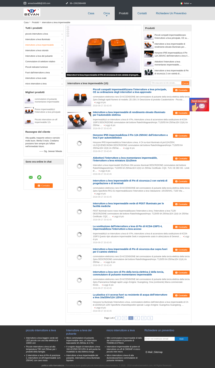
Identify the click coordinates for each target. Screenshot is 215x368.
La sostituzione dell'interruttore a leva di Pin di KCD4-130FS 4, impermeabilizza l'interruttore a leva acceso (127, 227)
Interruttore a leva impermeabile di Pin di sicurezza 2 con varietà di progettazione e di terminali (104, 75)
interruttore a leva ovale (35, 78)
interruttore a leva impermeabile (39, 45)
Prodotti (123, 13)
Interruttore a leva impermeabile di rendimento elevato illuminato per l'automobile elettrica (170, 45)
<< (124, 318)
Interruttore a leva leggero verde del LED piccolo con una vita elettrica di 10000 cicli (42, 340)
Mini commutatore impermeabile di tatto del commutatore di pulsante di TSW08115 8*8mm (124, 340)
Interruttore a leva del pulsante (39, 56)
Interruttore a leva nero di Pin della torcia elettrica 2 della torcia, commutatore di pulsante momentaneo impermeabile (128, 273)
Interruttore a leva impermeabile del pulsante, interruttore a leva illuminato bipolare (83, 358)
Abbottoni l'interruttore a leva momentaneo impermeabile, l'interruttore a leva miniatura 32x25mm (172, 63)
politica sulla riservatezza (53, 365)
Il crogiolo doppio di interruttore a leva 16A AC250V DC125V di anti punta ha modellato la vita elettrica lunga (83, 349)
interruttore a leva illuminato (37, 39)
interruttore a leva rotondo (36, 50)
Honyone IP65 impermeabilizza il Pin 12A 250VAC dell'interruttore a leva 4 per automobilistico (171, 54)
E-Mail (149, 352)
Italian (187, 3)
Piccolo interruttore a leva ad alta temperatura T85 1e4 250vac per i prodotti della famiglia (41, 349)
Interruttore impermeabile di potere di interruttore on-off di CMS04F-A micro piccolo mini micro (123, 349)
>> (144, 318)
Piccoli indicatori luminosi (36, 67)
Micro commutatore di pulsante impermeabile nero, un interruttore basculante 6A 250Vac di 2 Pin (81, 340)
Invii (181, 339)
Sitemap (158, 352)
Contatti (142, 13)
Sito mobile (150, 356)
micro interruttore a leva (36, 84)
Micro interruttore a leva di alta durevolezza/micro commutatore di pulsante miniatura (122, 358)
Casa (91, 13)
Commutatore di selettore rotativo (40, 61)
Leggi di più (101, 102)
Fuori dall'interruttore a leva (37, 72)
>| (150, 318)
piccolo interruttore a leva (36, 34)
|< (118, 318)
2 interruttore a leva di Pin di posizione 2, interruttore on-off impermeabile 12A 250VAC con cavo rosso (43, 358)
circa (106, 13)
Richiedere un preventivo (171, 13)
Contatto (183, 90)
